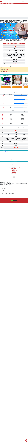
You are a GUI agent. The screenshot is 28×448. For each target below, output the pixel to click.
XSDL (10, 193)
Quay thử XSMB (4, 152)
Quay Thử (13, 3)
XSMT (5, 3)
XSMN (3, 3)
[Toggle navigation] (1, 1)
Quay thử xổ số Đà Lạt (5, 151)
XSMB (1, 3)
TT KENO (8, 3)
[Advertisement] (14, 10)
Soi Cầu (11, 3)
